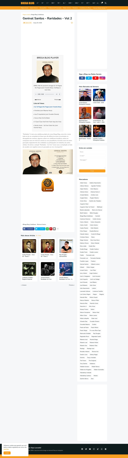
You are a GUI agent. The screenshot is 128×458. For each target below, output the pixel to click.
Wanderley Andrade (85, 372)
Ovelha (94, 324)
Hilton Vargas (90, 267)
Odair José (94, 318)
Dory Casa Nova (94, 240)
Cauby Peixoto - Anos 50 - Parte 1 (47, 255)
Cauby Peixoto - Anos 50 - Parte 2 (28, 255)
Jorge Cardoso (93, 273)
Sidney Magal (93, 354)
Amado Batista (84, 195)
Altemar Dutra (84, 192)
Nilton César (83, 315)
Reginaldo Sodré (96, 336)
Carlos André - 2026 (98, 102)
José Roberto (83, 285)
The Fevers (83, 360)
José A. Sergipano (85, 276)
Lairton (94, 288)
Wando (96, 375)
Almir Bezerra (94, 189)
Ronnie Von (95, 351)
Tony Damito (83, 363)
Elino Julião (83, 246)
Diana (92, 237)
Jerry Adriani (83, 273)
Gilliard (82, 267)
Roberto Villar (93, 345)
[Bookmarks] (102, 3)
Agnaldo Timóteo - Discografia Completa (98, 139)
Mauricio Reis (83, 303)
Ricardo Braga (94, 339)
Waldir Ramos (95, 366)
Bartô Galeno (83, 213)
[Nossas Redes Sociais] (100, 8)
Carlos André (83, 225)
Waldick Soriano (84, 366)
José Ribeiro (93, 282)
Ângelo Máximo (94, 198)
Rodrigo (82, 348)
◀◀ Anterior (38, 99)
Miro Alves (92, 306)
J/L (64, 3)
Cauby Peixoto (84, 228)
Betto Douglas (94, 213)
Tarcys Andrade (91, 357)
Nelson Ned (96, 312)
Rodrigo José (90, 348)
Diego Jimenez (84, 240)
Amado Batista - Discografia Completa (84, 103)
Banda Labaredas (85, 210)
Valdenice (92, 363)
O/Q (76, 3)
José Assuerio (96, 276)
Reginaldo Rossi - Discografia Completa (84, 121)
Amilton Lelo (94, 195)
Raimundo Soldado (85, 333)
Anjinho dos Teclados (95, 201)
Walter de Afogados (85, 369)
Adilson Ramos (84, 186)
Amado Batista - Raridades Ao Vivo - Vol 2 (66, 278)
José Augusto (84, 279)
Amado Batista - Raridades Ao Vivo (46, 278)
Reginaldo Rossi (84, 336)
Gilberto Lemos (95, 264)
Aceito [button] (7, 453)
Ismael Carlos (84, 270)
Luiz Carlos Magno (85, 294)
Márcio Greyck (93, 297)
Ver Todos (38, 235)
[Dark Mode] (97, 3)
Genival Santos (42, 224)
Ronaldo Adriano (84, 351)
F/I (58, 3)
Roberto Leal (83, 342)
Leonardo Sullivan (85, 291)
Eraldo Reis (92, 246)
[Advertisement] (48, 38)
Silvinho (82, 357)
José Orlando (83, 282)
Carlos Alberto (84, 222)
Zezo (92, 379)
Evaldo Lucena (94, 252)
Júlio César (93, 285)
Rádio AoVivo (67, 8)
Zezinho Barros (84, 379)
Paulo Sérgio (83, 330)
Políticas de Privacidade (54, 8)
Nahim (92, 309)
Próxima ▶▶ (57, 99)
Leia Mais (6, 449)
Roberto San (83, 345)
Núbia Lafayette (84, 318)
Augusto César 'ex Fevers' (87, 207)
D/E (53, 3)
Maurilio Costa (94, 303)
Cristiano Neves (84, 237)
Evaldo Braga (83, 249)
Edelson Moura (84, 243)
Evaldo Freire (83, 252)
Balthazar (99, 207)
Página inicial (26, 14)
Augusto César (84, 204)
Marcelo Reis (83, 297)
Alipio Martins (84, 189)
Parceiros (75, 8)
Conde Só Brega (95, 234)
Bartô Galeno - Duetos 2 (85, 139)
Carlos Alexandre (95, 222)
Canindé (97, 216)
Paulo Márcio (94, 327)
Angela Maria (83, 198)
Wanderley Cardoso (85, 375)
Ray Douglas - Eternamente (63, 255)
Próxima (71, 285)
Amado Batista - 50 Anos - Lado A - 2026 (98, 121)
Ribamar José (83, 339)
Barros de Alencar (97, 210)
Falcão (82, 255)
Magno (95, 294)
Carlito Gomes (97, 219)
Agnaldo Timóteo (96, 186)
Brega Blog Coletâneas (37, 14)
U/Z (94, 3)
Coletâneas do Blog (85, 8)
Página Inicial (24, 8)
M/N (70, 3)
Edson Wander (95, 243)
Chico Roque (83, 231)
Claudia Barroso (94, 231)
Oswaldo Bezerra (85, 324)
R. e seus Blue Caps (95, 330)
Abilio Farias (83, 183)
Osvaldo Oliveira (94, 321)
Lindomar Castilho (98, 291)
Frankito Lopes (84, 261)
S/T (87, 3)
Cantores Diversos (85, 219)
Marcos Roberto (84, 300)
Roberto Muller (94, 342)
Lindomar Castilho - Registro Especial (28, 278)
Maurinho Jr (83, 306)
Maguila (101, 294)
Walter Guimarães (99, 369)
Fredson (93, 261)
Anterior (24, 285)
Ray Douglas (96, 333)
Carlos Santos (94, 225)
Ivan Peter (93, 270)
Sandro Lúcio (83, 354)
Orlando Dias (83, 321)
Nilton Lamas (93, 315)
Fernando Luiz (84, 258)
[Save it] (72, 23)
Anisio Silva (83, 201)
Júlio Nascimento (84, 288)
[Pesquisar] (105, 3)
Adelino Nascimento (95, 183)
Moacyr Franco (84, 309)
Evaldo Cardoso (94, 249)
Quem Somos (34, 8)
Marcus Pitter (95, 300)
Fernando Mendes (95, 258)
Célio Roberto (94, 228)
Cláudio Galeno (84, 234)
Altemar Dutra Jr (95, 192)
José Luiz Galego (94, 279)
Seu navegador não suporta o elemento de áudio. (48, 94)
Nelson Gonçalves (85, 312)
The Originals (92, 360)
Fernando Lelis (90, 255)
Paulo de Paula (84, 327)
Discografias (43, 8)
